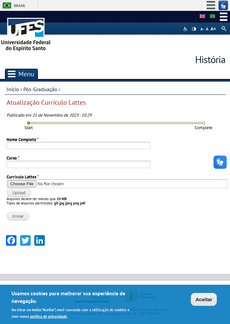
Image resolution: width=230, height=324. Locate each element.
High (193, 29)
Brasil (20, 5)
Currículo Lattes (23, 176)
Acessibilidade (186, 29)
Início (13, 89)
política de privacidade (48, 316)
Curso (13, 158)
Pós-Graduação (40, 89)
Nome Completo (23, 139)
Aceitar (203, 300)
